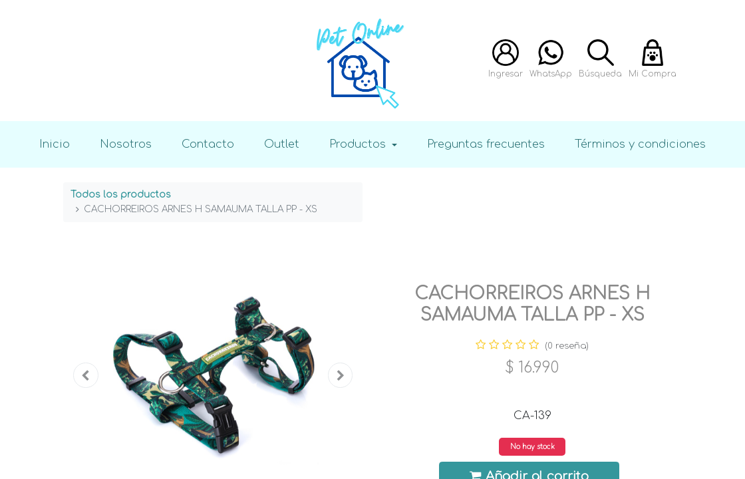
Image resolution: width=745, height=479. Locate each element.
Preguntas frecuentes (486, 144)
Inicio (54, 144)
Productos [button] (359, 144)
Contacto (208, 144)
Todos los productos (121, 195)
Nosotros (126, 144)
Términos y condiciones (640, 144)
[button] (85, 375)
